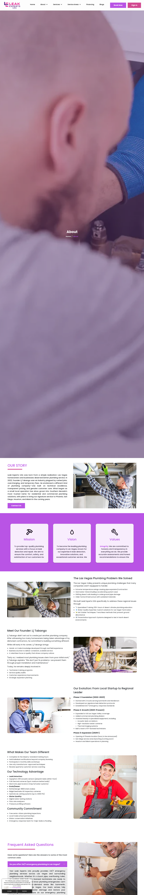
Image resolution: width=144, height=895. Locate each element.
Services (56, 4)
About (42, 4)
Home (32, 4)
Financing (90, 4)
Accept (9, 891)
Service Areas (73, 4)
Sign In (134, 5)
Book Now (118, 5)
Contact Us (16, 505)
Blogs (102, 4)
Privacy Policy (17, 887)
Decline (24, 891)
